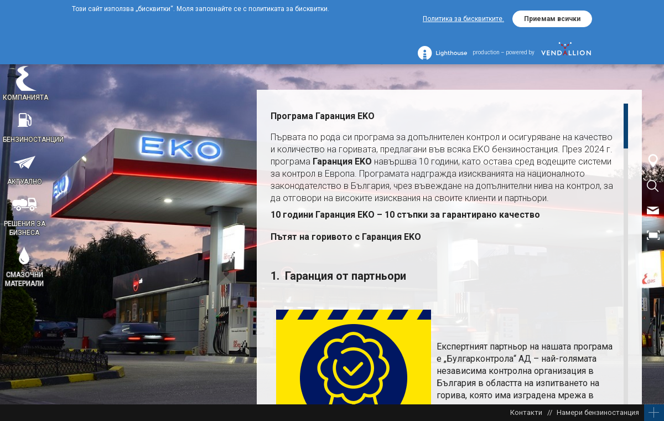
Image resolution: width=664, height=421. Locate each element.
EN (653, 260)
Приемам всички (552, 19)
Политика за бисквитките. (463, 19)
